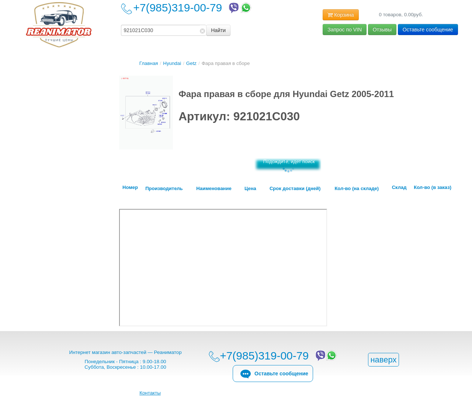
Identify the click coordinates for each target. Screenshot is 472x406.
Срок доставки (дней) (295, 188)
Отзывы (382, 29)
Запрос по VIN (344, 29)
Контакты (150, 393)
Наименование (213, 188)
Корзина (340, 15)
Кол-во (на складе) (356, 188)
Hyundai (172, 63)
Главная (148, 63)
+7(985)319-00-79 (193, 7)
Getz (191, 63)
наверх (383, 359)
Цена (250, 188)
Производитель (164, 188)
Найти (218, 30)
